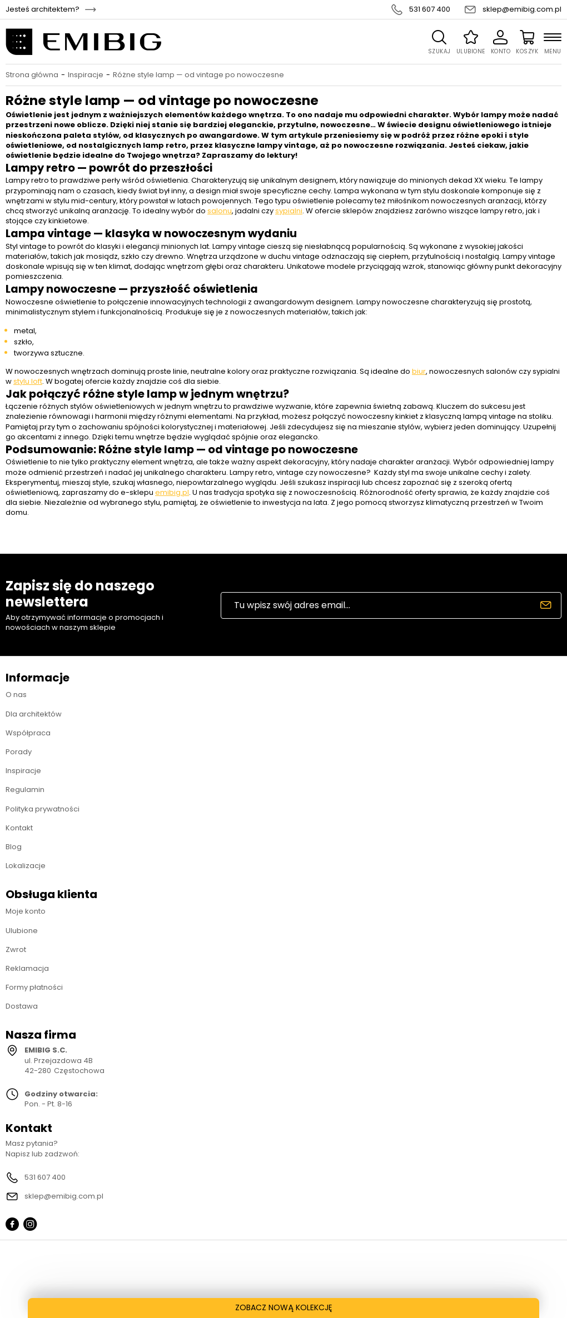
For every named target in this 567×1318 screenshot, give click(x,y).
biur (419, 371)
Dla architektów (34, 714)
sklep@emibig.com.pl (522, 9)
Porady (19, 751)
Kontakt (19, 828)
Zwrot (16, 949)
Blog (14, 846)
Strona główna (32, 75)
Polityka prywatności (42, 809)
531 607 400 (429, 9)
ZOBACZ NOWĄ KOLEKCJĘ (283, 1307)
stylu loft (27, 381)
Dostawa (22, 1006)
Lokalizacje (26, 865)
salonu (219, 211)
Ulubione (22, 930)
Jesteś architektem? (42, 9)
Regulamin (25, 789)
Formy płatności (34, 987)
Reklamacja (27, 968)
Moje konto (26, 911)
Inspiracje (85, 75)
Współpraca (28, 733)
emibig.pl (172, 492)
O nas (16, 694)
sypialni (288, 211)
